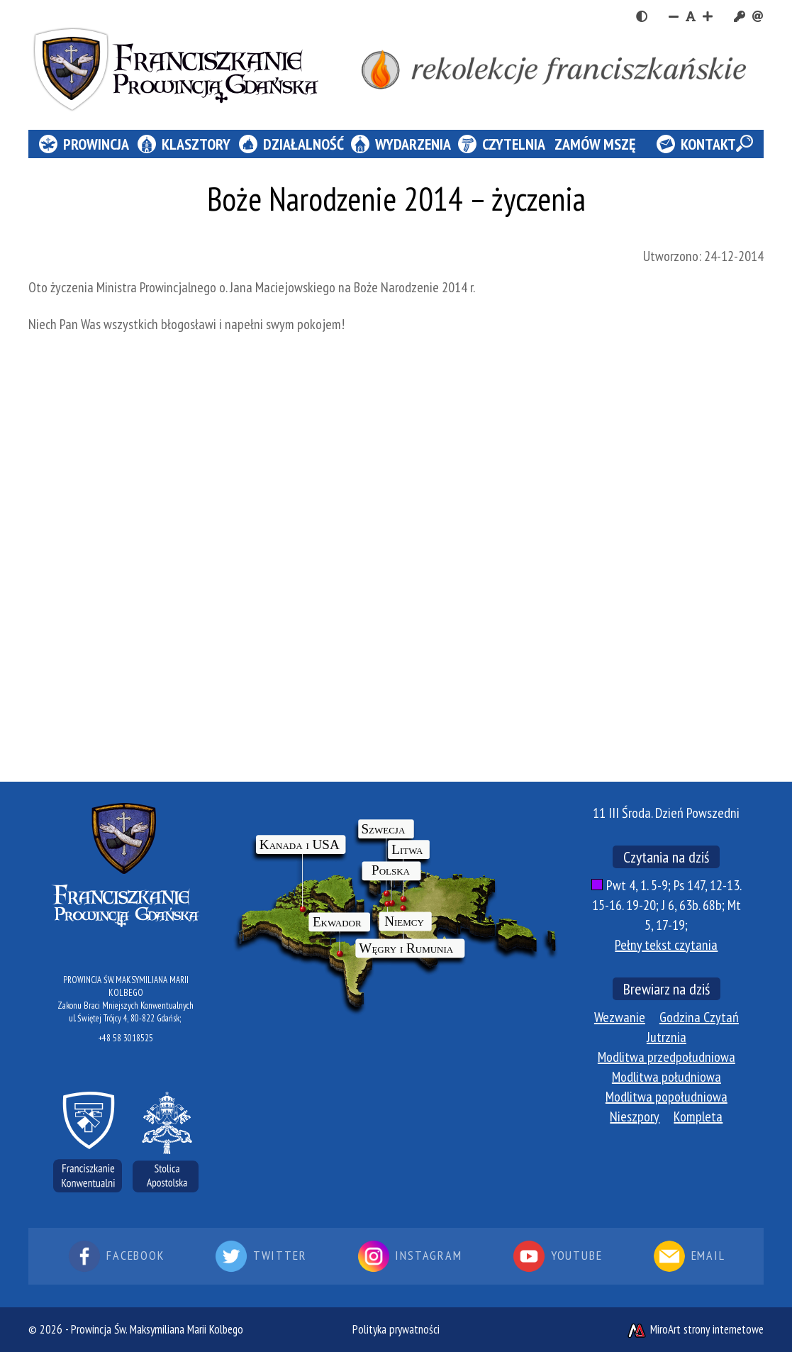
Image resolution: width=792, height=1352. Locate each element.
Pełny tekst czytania (666, 945)
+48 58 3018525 (126, 1038)
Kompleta (698, 1116)
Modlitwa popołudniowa (666, 1096)
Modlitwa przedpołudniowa (666, 1057)
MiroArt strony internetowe (695, 1329)
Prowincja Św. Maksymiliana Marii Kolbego (157, 1329)
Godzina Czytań (699, 1017)
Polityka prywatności (396, 1329)
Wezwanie (619, 1017)
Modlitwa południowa (666, 1077)
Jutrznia (666, 1037)
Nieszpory (634, 1116)
